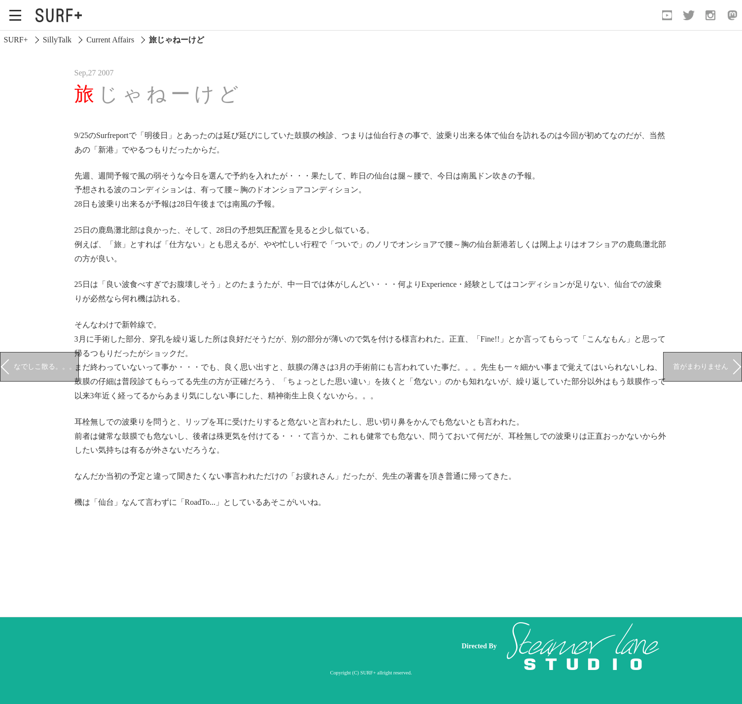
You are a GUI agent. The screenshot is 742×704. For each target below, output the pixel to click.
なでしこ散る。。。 (45, 366)
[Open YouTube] (667, 15)
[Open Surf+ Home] (61, 15)
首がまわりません (700, 366)
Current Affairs (110, 39)
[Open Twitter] (689, 15)
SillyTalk (57, 39)
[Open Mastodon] (732, 15)
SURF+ (16, 39)
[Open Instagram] (710, 15)
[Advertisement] (262, 646)
